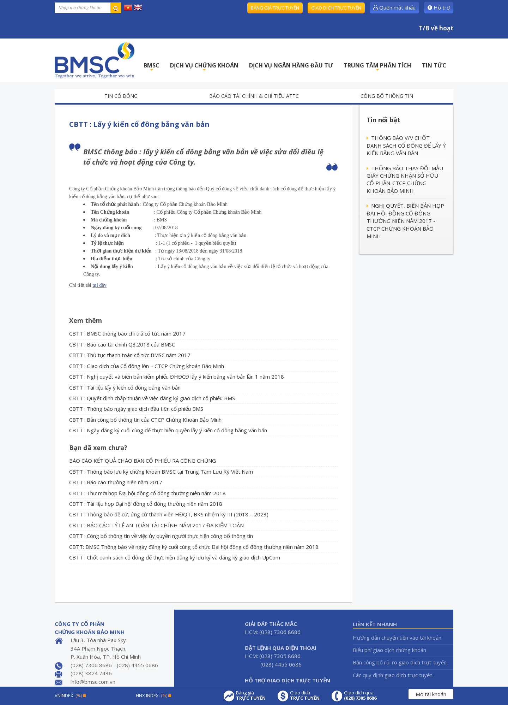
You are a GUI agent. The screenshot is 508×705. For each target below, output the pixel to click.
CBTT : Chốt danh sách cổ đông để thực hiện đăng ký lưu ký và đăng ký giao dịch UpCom (174, 557)
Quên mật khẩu (394, 7)
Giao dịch (305, 695)
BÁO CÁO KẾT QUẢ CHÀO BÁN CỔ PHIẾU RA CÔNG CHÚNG (142, 460)
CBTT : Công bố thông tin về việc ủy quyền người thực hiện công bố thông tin (161, 535)
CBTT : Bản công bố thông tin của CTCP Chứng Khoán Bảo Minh (145, 419)
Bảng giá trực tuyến (275, 8)
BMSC (151, 67)
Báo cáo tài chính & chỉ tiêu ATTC (254, 96)
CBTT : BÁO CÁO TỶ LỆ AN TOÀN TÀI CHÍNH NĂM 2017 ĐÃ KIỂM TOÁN (156, 525)
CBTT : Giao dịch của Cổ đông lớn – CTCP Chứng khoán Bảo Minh (146, 365)
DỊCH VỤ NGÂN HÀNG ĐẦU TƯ (291, 65)
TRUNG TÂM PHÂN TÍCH (377, 67)
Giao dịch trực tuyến (336, 8)
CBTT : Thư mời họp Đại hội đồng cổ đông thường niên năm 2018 (147, 493)
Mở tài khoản (431, 694)
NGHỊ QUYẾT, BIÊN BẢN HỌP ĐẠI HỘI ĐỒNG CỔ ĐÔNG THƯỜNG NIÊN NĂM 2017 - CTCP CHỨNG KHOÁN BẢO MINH (405, 220)
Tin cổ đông (121, 96)
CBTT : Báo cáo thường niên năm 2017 (115, 482)
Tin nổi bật (383, 119)
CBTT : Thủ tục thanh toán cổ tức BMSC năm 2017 (129, 355)
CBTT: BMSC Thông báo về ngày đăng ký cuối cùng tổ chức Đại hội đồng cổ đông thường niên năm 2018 (194, 546)
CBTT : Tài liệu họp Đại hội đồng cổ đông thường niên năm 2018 (145, 503)
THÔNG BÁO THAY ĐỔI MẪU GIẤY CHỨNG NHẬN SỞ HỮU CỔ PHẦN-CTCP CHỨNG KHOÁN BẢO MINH (405, 179)
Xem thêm (85, 320)
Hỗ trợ (439, 7)
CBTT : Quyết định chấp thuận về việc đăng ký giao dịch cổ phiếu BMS (152, 398)
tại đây (99, 285)
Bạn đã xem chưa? (98, 447)
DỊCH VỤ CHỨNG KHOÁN (204, 67)
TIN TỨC (434, 65)
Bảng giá (251, 695)
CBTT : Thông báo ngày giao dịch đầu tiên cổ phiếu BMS (136, 408)
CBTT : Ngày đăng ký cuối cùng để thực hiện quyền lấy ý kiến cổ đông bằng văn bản (168, 430)
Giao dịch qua (360, 695)
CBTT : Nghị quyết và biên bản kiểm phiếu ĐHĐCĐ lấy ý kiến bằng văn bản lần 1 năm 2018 (176, 376)
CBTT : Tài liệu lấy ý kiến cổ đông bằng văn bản (125, 387)
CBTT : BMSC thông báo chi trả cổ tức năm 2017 (127, 333)
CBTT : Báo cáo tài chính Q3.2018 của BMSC (122, 344)
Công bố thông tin (387, 96)
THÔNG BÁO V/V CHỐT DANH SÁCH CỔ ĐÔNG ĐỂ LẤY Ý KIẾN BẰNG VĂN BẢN (406, 145)
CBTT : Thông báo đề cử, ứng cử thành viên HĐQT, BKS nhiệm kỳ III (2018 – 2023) (168, 514)
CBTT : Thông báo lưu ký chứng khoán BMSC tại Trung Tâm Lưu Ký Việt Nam (161, 471)
